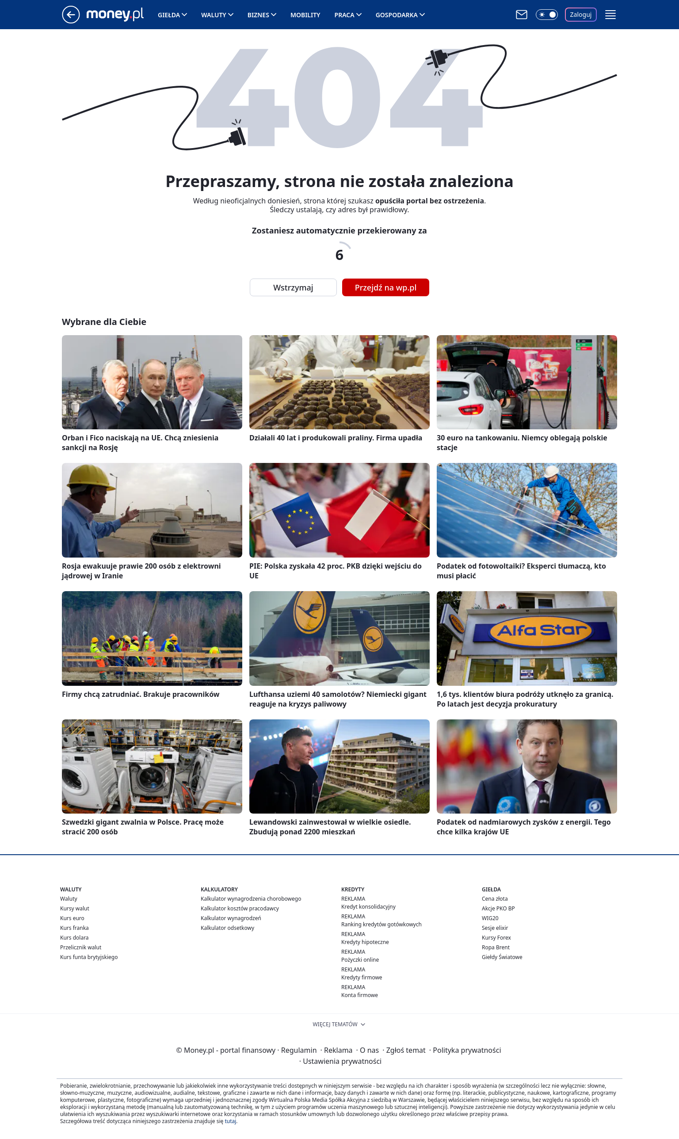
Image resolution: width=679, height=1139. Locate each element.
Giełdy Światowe (502, 957)
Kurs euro (72, 918)
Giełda (169, 15)
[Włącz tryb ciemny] (547, 14)
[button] (610, 15)
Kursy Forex (496, 937)
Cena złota (495, 898)
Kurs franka (74, 928)
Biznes (258, 15)
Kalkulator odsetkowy (227, 928)
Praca (345, 15)
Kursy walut (74, 908)
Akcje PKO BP (498, 908)
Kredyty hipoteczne (365, 942)
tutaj (230, 1121)
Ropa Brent (496, 947)
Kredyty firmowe (361, 977)
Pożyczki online (360, 959)
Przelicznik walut (80, 947)
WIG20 (490, 918)
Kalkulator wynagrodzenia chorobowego (251, 898)
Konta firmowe (359, 995)
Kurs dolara (74, 937)
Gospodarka (397, 15)
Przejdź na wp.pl (386, 287)
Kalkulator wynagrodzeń (231, 918)
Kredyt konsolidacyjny (368, 906)
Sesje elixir (495, 928)
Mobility (305, 15)
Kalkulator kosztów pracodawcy (240, 908)
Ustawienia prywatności (340, 1061)
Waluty (213, 15)
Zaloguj (581, 14)
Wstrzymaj (293, 287)
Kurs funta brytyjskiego (89, 957)
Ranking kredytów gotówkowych (381, 924)
